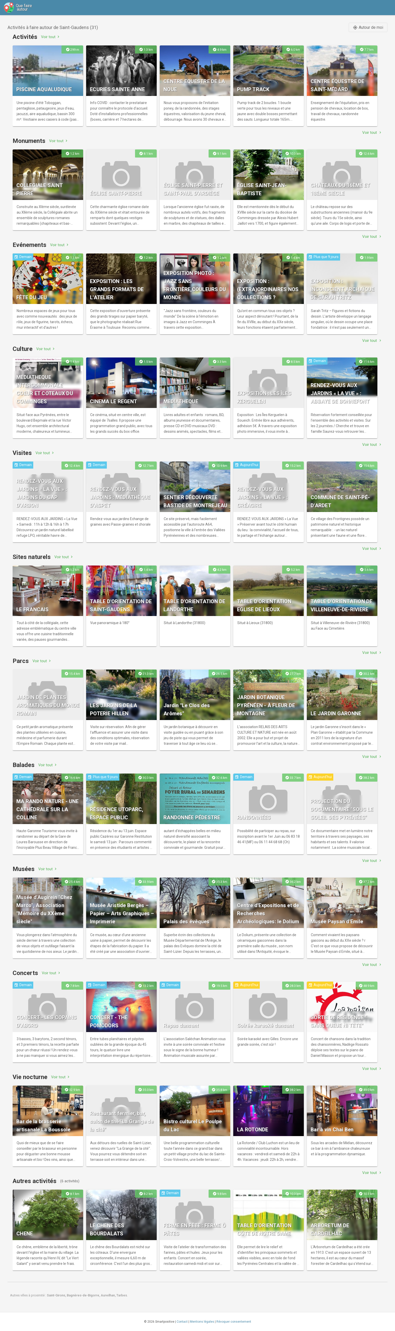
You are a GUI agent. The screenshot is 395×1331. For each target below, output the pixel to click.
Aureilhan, (108, 1295)
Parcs (21, 660)
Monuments (29, 140)
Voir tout (50, 37)
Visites (22, 452)
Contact (182, 1321)
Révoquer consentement (233, 1321)
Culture (22, 348)
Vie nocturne (30, 1077)
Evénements (29, 244)
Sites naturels (32, 556)
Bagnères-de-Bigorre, (84, 1295)
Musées (24, 869)
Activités (25, 36)
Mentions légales (202, 1321)
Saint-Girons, (57, 1295)
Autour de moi (368, 27)
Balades (24, 765)
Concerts (25, 973)
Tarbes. (122, 1295)
